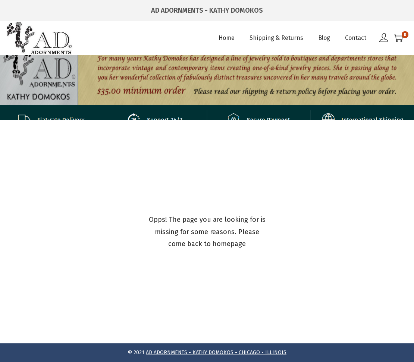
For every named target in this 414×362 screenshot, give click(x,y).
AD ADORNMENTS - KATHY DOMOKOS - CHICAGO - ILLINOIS (216, 352)
